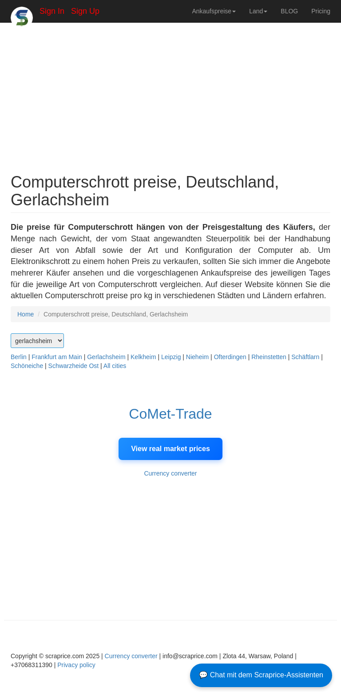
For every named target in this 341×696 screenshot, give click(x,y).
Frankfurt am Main (57, 356)
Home (25, 314)
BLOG (289, 11)
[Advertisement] (170, 93)
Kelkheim (143, 356)
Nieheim (197, 356)
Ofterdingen (230, 356)
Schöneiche (27, 365)
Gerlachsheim (106, 356)
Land (258, 11)
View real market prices (170, 448)
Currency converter (170, 473)
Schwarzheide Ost (73, 365)
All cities (114, 365)
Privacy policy (76, 664)
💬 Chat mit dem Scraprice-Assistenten (261, 675)
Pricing (320, 11)
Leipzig (171, 356)
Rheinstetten (268, 356)
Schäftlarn (305, 356)
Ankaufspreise (214, 11)
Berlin (19, 356)
